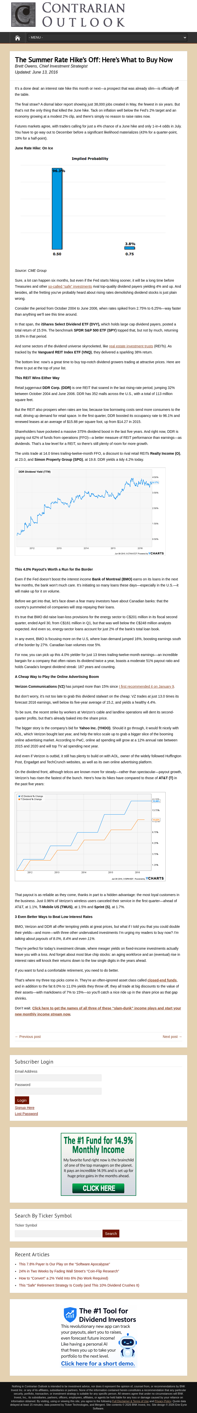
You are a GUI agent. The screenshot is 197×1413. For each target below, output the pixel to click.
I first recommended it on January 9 (146, 686)
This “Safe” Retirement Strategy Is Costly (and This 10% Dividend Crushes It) (79, 1285)
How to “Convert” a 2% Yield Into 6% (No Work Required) (63, 1278)
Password (22, 1085)
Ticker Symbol (26, 1225)
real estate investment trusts (131, 346)
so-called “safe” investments (70, 286)
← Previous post (28, 1037)
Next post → (172, 1037)
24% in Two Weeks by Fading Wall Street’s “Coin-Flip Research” (69, 1271)
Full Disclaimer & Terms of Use (130, 1401)
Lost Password (26, 1114)
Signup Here (24, 1108)
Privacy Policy (163, 1401)
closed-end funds (162, 980)
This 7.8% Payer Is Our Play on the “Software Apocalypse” (64, 1264)
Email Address (26, 1071)
